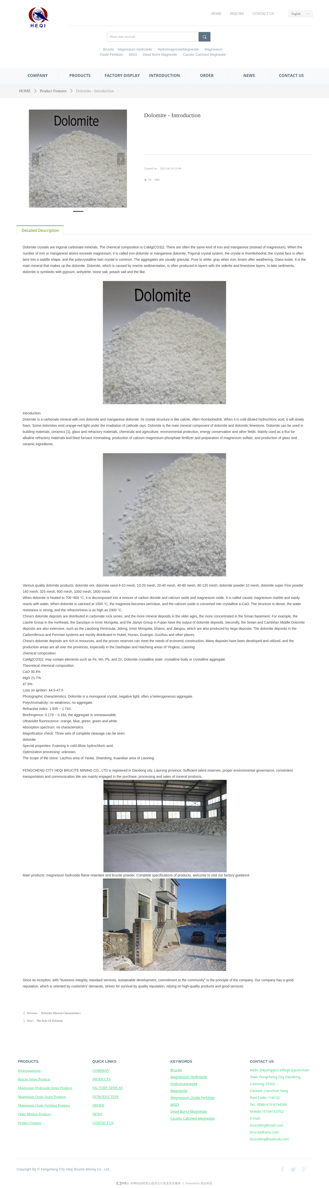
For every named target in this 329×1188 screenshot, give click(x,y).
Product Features (53, 91)
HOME (25, 91)
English (296, 14)
